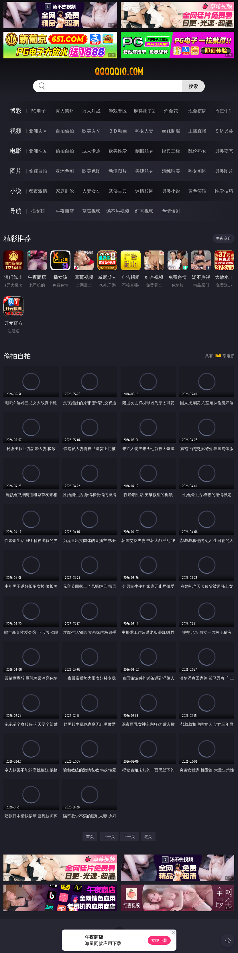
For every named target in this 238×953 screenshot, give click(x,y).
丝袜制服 (171, 131)
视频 (15, 131)
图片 (15, 171)
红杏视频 (144, 211)
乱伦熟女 (197, 151)
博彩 (15, 111)
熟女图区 (197, 171)
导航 (15, 211)
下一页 (129, 836)
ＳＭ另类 (224, 131)
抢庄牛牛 (224, 111)
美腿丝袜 (144, 171)
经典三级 (171, 151)
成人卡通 (91, 151)
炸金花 (171, 111)
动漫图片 (118, 171)
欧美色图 (91, 171)
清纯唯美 (171, 171)
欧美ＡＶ (91, 131)
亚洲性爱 (38, 151)
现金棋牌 (197, 111)
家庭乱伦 (65, 191)
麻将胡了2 (144, 111)
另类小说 (171, 191)
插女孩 (38, 211)
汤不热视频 (117, 211)
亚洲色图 (65, 171)
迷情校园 (144, 191)
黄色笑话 (197, 191)
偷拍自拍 (65, 151)
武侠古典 (118, 191)
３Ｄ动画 (118, 131)
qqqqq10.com (119, 71)
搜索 (193, 86)
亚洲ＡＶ (38, 131)
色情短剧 (171, 211)
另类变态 (224, 151)
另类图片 (224, 171)
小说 (15, 191)
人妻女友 (91, 191)
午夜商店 (65, 211)
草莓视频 (91, 211)
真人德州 (65, 111)
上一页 (109, 836)
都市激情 (38, 191)
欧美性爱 (118, 151)
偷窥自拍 (38, 171)
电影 (15, 151)
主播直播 (197, 131)
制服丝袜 (144, 151)
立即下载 (159, 940)
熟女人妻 (144, 131)
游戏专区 (118, 111)
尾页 (148, 836)
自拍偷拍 (65, 131)
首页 (90, 836)
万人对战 (91, 111)
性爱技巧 (224, 191)
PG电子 (38, 111)
